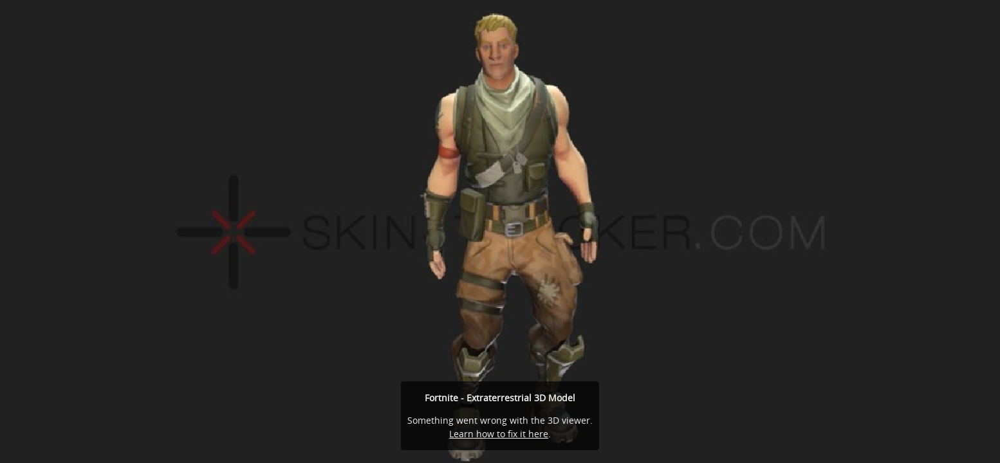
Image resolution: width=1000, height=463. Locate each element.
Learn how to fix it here (498, 434)
